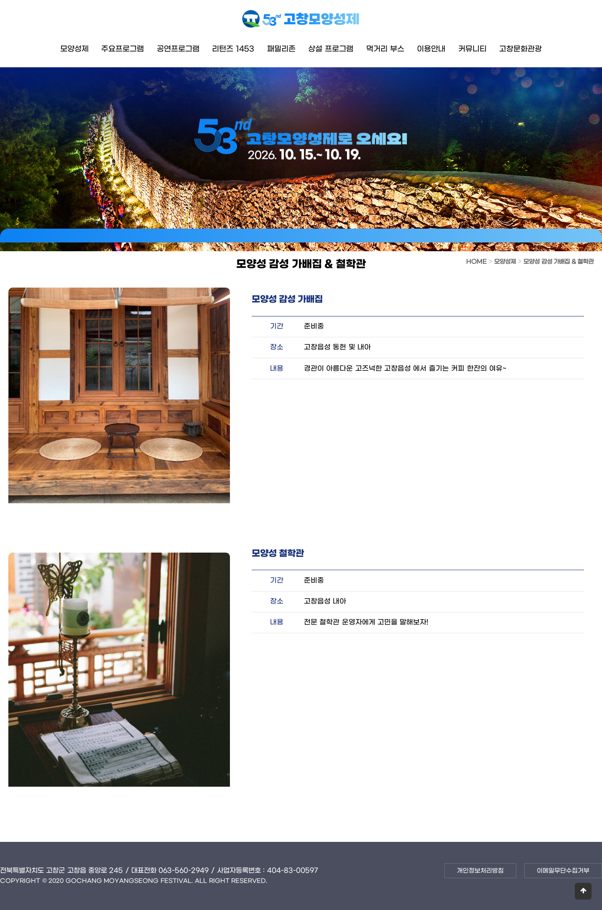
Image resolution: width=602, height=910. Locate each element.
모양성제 (74, 49)
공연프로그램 (178, 49)
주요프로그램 (122, 49)
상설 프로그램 (330, 49)
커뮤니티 (472, 49)
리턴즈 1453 (233, 49)
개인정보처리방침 (480, 870)
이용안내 (431, 49)
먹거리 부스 (385, 49)
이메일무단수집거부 (563, 870)
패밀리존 (281, 49)
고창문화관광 (520, 49)
